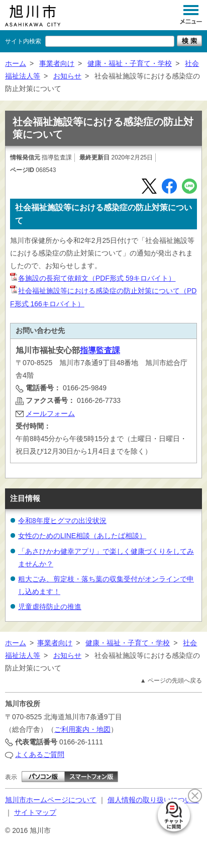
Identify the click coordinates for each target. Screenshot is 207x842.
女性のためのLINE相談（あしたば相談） (82, 536)
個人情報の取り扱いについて (153, 800)
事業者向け (56, 63)
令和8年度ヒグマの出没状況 (62, 521)
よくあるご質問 (39, 754)
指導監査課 (100, 350)
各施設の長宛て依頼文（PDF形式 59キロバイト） (92, 278)
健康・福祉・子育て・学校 (129, 63)
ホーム (15, 63)
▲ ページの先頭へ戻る (171, 680)
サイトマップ (35, 812)
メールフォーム (50, 413)
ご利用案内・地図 (82, 729)
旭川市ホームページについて (50, 800)
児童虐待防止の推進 (49, 607)
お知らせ (67, 76)
